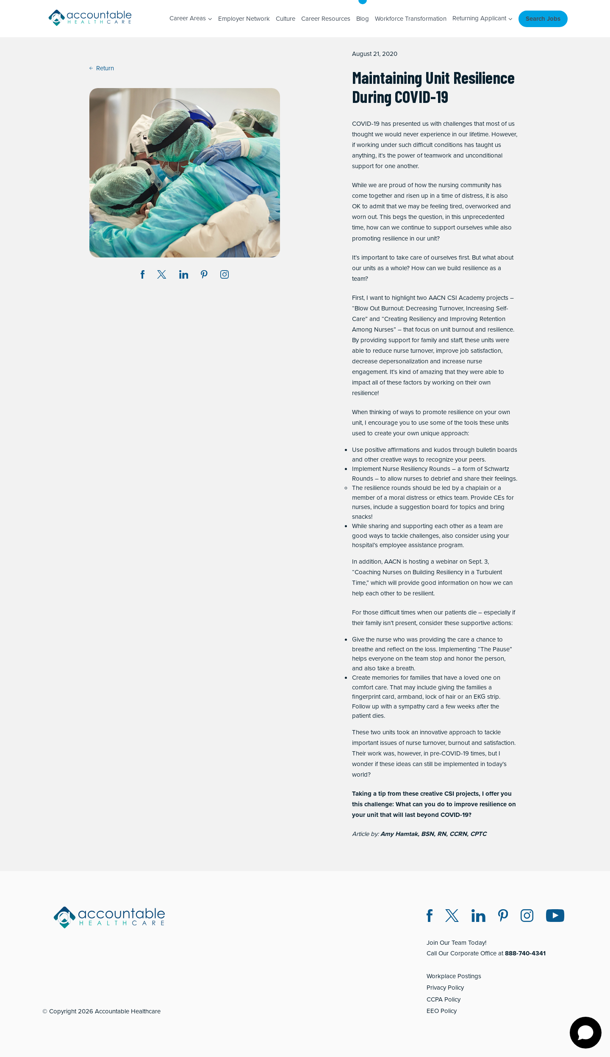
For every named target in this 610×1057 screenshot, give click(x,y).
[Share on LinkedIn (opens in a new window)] (184, 276)
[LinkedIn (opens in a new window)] (478, 917)
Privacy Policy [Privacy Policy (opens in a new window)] (445, 987)
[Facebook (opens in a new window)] (430, 917)
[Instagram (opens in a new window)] (224, 276)
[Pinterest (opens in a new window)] (503, 917)
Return (101, 68)
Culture (285, 18)
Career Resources (325, 18)
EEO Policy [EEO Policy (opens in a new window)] (442, 1010)
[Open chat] (586, 1033)
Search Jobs (543, 18)
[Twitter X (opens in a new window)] (452, 917)
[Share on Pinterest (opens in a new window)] (204, 276)
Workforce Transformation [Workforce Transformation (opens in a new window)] (410, 18)
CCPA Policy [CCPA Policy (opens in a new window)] (443, 999)
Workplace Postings (454, 976)
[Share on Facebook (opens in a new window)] (143, 276)
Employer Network (244, 18)
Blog (362, 18)
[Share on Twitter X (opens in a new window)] (161, 276)
